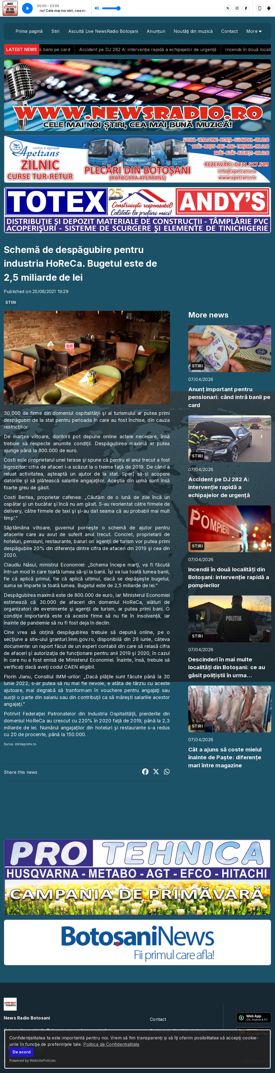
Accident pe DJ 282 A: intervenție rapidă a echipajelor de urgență (162, 49)
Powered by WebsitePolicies (32, 1060)
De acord (22, 1052)
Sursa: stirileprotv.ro (20, 744)
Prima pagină (29, 31)
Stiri (55, 31)
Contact (229, 31)
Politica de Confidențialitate (111, 1044)
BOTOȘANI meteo (137, 814)
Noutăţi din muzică (193, 31)
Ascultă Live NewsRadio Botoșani (103, 31)
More (254, 31)
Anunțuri (156, 31)
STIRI (10, 302)
